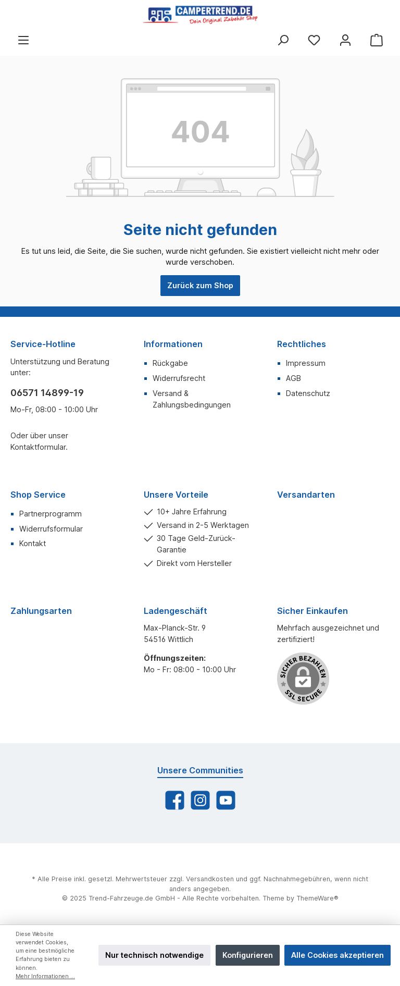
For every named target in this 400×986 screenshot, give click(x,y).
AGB (293, 378)
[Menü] (23, 40)
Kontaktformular (38, 446)
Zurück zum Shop (200, 285)
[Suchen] (283, 40)
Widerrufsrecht (179, 378)
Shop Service (38, 494)
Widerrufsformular (51, 528)
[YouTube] (226, 800)
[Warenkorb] (377, 40)
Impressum (306, 363)
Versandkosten (210, 879)
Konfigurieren (247, 955)
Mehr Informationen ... (45, 976)
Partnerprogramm (50, 513)
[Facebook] (174, 800)
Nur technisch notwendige (154, 955)
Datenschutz (308, 393)
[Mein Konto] (345, 40)
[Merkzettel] (314, 40)
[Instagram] (200, 800)
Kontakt (32, 543)
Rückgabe (170, 363)
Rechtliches (301, 344)
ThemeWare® (317, 898)
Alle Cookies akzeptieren (337, 955)
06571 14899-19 (47, 392)
